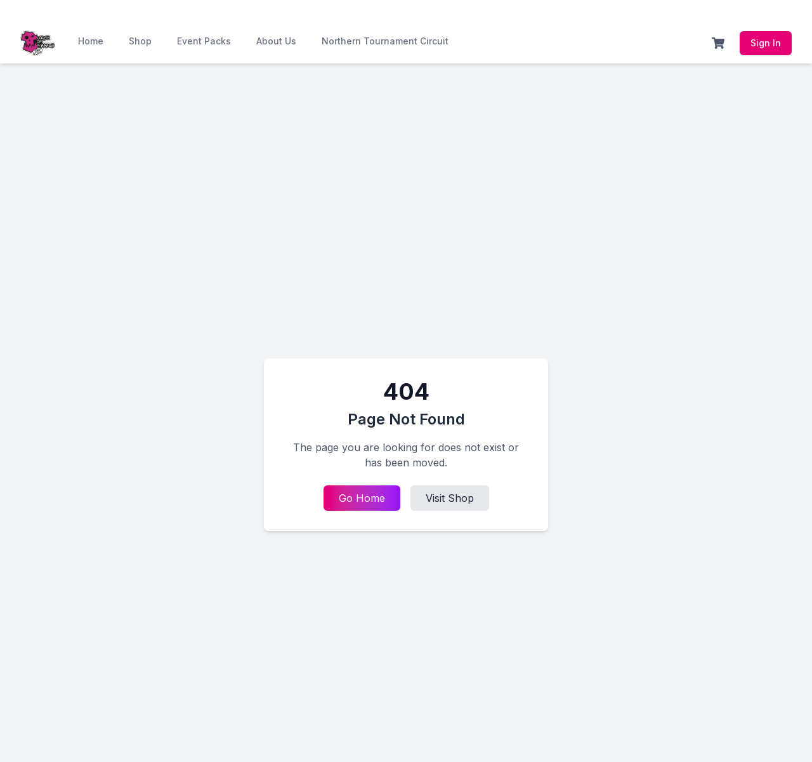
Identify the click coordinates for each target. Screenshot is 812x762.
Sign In (765, 42)
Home (90, 41)
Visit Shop (450, 498)
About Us (276, 41)
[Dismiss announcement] (797, 11)
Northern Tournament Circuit (385, 41)
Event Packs (204, 41)
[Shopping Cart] (718, 43)
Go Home (362, 498)
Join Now (336, 11)
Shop (140, 41)
